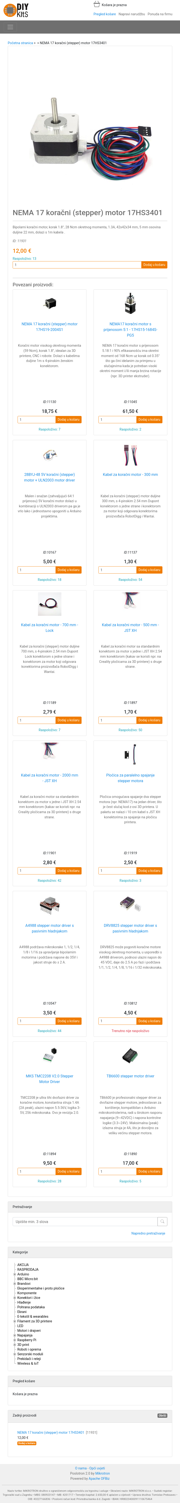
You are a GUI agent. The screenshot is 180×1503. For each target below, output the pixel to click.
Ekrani (21, 1312)
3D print (23, 1345)
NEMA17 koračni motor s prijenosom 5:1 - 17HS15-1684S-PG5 (130, 330)
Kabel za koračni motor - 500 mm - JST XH (130, 628)
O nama (81, 1468)
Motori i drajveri (29, 1331)
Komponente (27, 1293)
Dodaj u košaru (154, 265)
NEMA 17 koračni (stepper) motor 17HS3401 (57, 1433)
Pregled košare (105, 14)
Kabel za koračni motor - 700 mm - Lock (49, 628)
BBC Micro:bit (27, 1279)
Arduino (23, 1274)
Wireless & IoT (28, 1364)
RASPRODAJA (28, 1270)
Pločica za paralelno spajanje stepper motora (130, 778)
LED (20, 1326)
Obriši (162, 1415)
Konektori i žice (28, 1298)
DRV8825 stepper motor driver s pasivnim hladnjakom (130, 928)
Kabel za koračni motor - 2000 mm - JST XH (49, 778)
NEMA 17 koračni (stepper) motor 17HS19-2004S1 (50, 327)
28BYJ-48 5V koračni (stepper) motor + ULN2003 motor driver (49, 477)
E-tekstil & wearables (32, 1317)
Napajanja (25, 1335)
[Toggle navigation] (10, 27)
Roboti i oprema (29, 1350)
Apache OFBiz (99, 1479)
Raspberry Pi (26, 1340)
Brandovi (23, 1284)
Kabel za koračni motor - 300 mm (130, 474)
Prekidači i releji (29, 1359)
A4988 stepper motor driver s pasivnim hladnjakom (49, 928)
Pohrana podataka (31, 1307)
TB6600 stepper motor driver (130, 1076)
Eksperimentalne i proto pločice (40, 1288)
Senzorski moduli (30, 1354)
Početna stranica (20, 43)
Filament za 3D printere (34, 1321)
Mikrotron (102, 1474)
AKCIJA (23, 1265)
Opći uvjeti (97, 1468)
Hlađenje (24, 1303)
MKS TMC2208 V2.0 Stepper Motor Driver (49, 1079)
